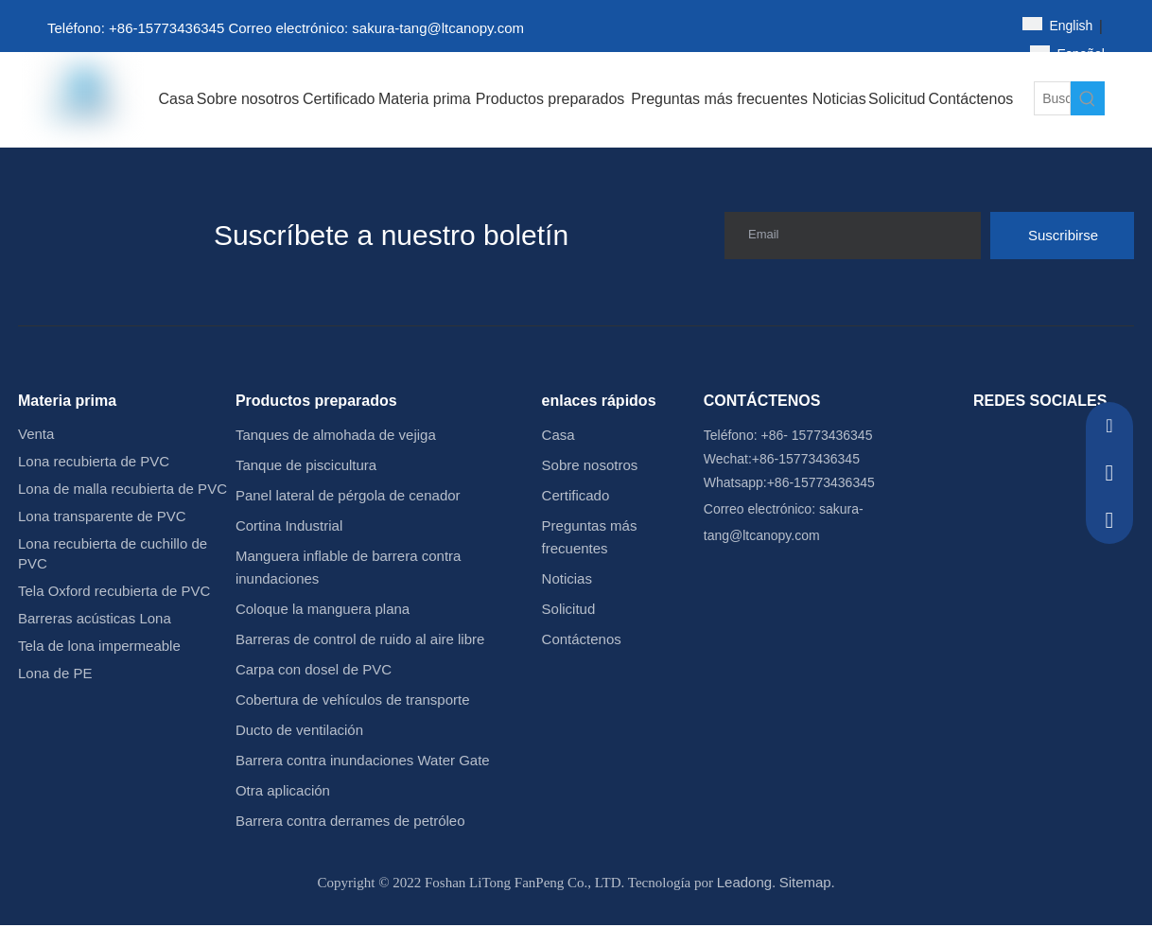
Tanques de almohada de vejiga (336, 435)
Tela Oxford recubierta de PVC (114, 591)
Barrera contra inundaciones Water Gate (363, 760)
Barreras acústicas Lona (94, 618)
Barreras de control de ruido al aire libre (360, 639)
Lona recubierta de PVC (93, 461)
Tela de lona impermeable (99, 646)
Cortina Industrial (289, 525)
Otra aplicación (283, 790)
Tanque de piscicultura (306, 465)
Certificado (576, 495)
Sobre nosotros (590, 465)
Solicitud (569, 609)
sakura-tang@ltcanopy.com (438, 28)
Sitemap (805, 882)
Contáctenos (581, 639)
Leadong (744, 882)
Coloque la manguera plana (323, 609)
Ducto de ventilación (299, 730)
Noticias (567, 578)
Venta (36, 434)
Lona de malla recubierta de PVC (122, 489)
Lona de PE (55, 673)
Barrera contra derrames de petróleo (350, 821)
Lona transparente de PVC (102, 516)
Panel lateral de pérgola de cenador (348, 495)
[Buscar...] (1052, 98)
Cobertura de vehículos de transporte (353, 699)
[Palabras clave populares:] (1088, 98)
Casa (558, 435)
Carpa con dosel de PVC (314, 669)
